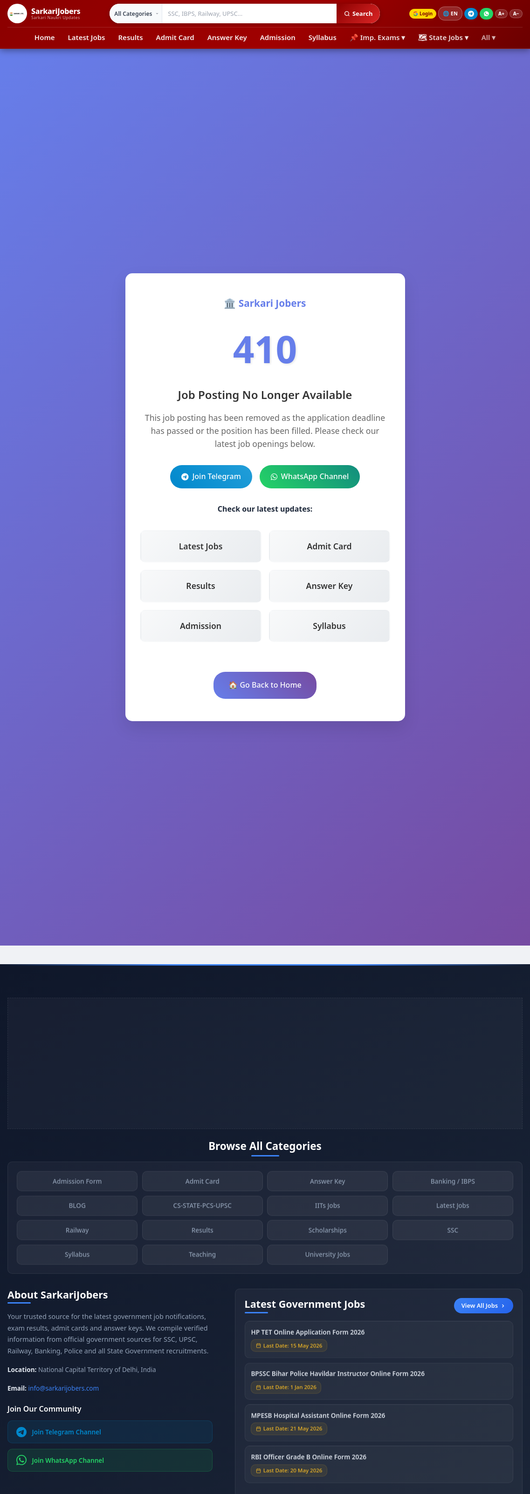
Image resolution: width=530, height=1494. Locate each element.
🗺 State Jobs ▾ (443, 37)
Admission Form (77, 1183)
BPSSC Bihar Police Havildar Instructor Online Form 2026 (338, 1376)
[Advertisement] (265, 1063)
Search (354, 13)
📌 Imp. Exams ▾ (378, 37)
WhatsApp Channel (310, 474)
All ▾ (489, 37)
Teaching (202, 1257)
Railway (77, 1233)
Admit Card (175, 37)
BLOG (77, 1208)
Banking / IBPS (453, 1183)
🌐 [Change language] (446, 13)
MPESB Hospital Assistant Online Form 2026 (318, 1418)
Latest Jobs (86, 37)
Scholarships (328, 1233)
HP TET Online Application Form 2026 (308, 1335)
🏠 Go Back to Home (264, 688)
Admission (278, 37)
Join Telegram (211, 474)
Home (44, 37)
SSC (453, 1233)
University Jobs (327, 1257)
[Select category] (132, 13)
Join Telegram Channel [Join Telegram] (58, 1432)
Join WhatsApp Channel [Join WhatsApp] (60, 1460)
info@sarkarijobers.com (63, 1388)
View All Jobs (483, 1305)
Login (416, 13)
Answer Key (227, 37)
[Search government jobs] (245, 13)
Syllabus (323, 37)
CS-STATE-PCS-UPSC (202, 1208)
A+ (498, 13)
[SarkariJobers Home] (43, 13)
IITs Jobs (327, 1208)
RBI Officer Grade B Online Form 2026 (308, 1459)
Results (130, 37)
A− (515, 13)
